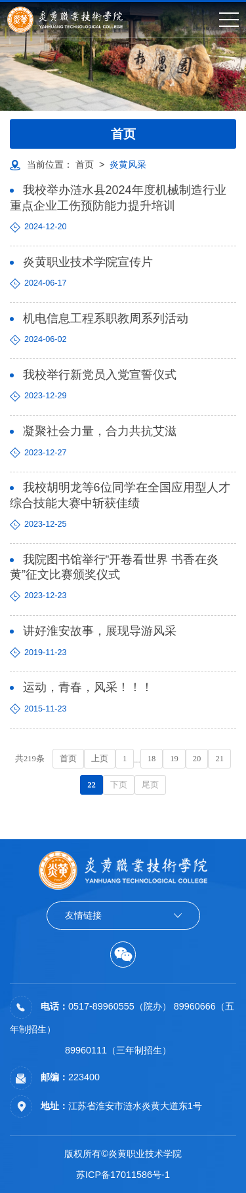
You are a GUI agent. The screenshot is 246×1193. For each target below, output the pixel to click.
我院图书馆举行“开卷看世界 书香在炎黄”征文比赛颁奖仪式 (114, 567)
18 (152, 758)
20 (197, 758)
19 (174, 758)
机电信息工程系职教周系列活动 (105, 318)
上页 (99, 758)
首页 (84, 164)
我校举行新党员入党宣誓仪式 (99, 374)
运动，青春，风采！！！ (88, 687)
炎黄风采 (128, 164)
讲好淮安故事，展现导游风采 (99, 630)
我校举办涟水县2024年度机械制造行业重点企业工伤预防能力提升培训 (118, 197)
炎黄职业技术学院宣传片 (88, 262)
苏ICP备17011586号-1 (123, 1174)
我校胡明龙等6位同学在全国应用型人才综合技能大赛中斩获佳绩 (120, 495)
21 (219, 758)
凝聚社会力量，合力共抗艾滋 (99, 431)
